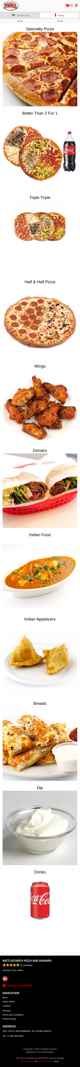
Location (7, 1006)
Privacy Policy (9, 1019)
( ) (69, 5)
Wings (40, 366)
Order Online (9, 1001)
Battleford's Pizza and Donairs (27, 960)
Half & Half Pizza (40, 282)
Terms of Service (45, 1061)
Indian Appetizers (40, 619)
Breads (39, 703)
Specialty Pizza (40, 29)
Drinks (40, 872)
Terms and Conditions (13, 1014)
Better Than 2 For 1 (40, 113)
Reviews (7, 1010)
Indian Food (40, 534)
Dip (40, 787)
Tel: (13, 1036)
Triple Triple (39, 197)
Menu (5, 997)
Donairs (40, 450)
